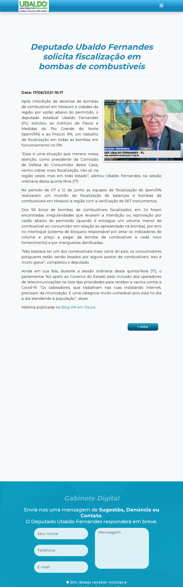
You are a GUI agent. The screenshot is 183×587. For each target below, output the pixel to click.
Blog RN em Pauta (78, 307)
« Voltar (143, 327)
